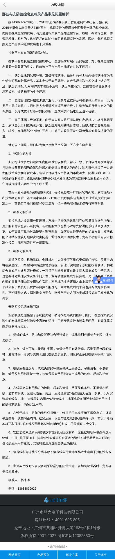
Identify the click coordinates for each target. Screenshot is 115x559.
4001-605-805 (67, 520)
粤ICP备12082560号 (76, 536)
